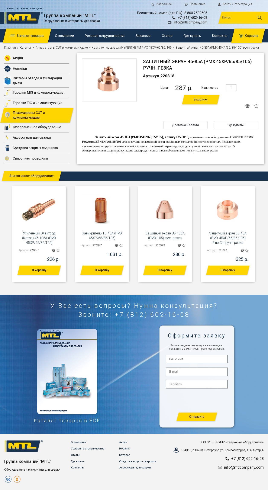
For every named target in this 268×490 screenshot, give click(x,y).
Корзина (248, 36)
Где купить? (236, 125)
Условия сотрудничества (105, 36)
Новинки (15, 68)
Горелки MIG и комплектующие (34, 93)
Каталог (26, 47)
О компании (64, 36)
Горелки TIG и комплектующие (33, 103)
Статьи (167, 36)
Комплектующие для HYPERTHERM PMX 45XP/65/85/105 (132, 47)
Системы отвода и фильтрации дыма (33, 80)
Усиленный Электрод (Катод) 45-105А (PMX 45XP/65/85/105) (39, 238)
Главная (10, 47)
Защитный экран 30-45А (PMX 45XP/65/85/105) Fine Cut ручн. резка (227, 238)
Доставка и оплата (185, 125)
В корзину (201, 99)
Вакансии (143, 36)
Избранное (161, 4)
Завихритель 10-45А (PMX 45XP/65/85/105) (102, 235)
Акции (13, 58)
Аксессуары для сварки (27, 137)
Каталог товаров (27, 36)
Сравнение (195, 4)
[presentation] (197, 401)
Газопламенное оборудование (32, 127)
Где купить (192, 36)
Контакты (219, 36)
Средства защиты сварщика (31, 148)
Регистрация (243, 4)
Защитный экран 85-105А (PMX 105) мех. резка (165, 235)
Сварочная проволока (26, 158)
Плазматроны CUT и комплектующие (62, 47)
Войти (224, 4)
